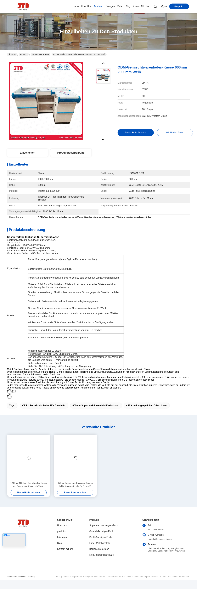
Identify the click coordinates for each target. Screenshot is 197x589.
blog (127, 6)
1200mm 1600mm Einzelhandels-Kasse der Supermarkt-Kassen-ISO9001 (28, 484)
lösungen (110, 6)
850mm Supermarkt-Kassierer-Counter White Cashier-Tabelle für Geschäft (75, 484)
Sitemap (31, 576)
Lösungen (62, 537)
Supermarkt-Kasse (40, 54)
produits (98, 6)
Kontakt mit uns (65, 549)
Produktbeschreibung (71, 152)
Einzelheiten (27, 152)
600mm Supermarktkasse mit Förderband (95, 405)
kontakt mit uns (141, 6)
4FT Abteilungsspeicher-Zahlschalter (146, 405)
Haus (76, 6)
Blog (59, 543)
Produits (24, 54)
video (120, 6)
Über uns (86, 6)
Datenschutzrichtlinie (16, 576)
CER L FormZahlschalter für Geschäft (43, 405)
